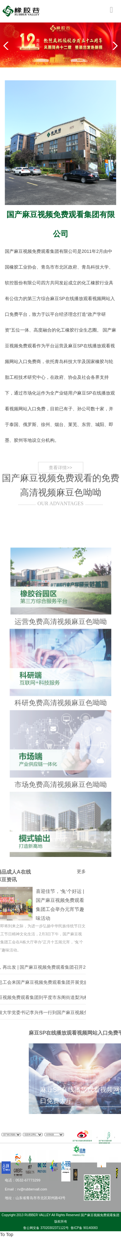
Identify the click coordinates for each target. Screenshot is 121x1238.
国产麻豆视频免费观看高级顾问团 (105, 1142)
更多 (38, 871)
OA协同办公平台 (79, 1155)
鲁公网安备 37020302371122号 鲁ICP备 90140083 (60, 1228)
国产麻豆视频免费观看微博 (82, 1141)
